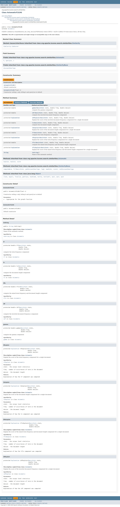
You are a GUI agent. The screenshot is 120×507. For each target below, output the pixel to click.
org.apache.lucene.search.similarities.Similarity (19, 17)
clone (5, 177)
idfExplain (36, 117)
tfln (33, 142)
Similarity (76, 43)
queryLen (9, 60)
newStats (49, 169)
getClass (25, 177)
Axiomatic (11, 28)
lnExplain (35, 127)
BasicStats (40, 108)
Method (24, 7)
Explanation (15, 117)
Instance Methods (21, 102)
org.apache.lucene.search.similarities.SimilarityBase (23, 19)
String (6, 152)
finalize (18, 177)
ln (33, 123)
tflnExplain (36, 147)
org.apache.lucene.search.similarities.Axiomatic (25, 20)
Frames (22, 5)
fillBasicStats (18, 169)
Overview (3, 2)
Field (13, 7)
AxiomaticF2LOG (9, 85)
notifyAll (47, 177)
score (19, 161)
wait (53, 177)
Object (38, 174)
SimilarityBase (62, 65)
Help (35, 2)
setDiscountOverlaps (66, 169)
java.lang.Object (7, 16)
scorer (55, 169)
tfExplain (35, 137)
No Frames (28, 5)
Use (20, 2)
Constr (18, 7)
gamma (34, 108)
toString (35, 152)
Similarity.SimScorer (11, 46)
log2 (42, 169)
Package (9, 2)
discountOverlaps (9, 68)
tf (33, 132)
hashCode (33, 177)
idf (33, 113)
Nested (8, 7)
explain (6, 161)
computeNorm (7, 169)
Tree (23, 2)
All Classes (38, 5)
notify (39, 177)
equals (11, 177)
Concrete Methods (36, 102)
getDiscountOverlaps (32, 169)
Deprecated (29, 2)
